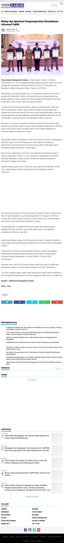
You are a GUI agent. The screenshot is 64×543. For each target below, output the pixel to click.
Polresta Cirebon (38, 521)
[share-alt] (7, 302)
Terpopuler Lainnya (32, 497)
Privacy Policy (34, 536)
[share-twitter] (32, 302)
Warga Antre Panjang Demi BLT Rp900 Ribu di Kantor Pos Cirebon (27, 474)
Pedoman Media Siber (54, 536)
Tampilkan (58, 368)
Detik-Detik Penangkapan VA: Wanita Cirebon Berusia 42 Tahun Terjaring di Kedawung (26, 437)
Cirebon (21, 11)
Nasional (28, 11)
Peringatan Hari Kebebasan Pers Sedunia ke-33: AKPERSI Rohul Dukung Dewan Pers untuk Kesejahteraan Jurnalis (27, 449)
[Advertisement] (32, 192)
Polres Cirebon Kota (39, 11)
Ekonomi (35, 509)
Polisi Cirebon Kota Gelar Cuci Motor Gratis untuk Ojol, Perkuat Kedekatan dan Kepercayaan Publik (25, 461)
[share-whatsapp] (44, 302)
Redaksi (5, 536)
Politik (3, 518)
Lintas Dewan (37, 512)
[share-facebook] (19, 302)
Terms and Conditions (22, 536)
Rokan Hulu (52, 11)
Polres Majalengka (10, 11)
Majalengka (5, 515)
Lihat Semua (32, 380)
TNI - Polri (36, 524)
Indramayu (5, 512)
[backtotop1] (62, 541)
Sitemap (11, 536)
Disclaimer (43, 536)
